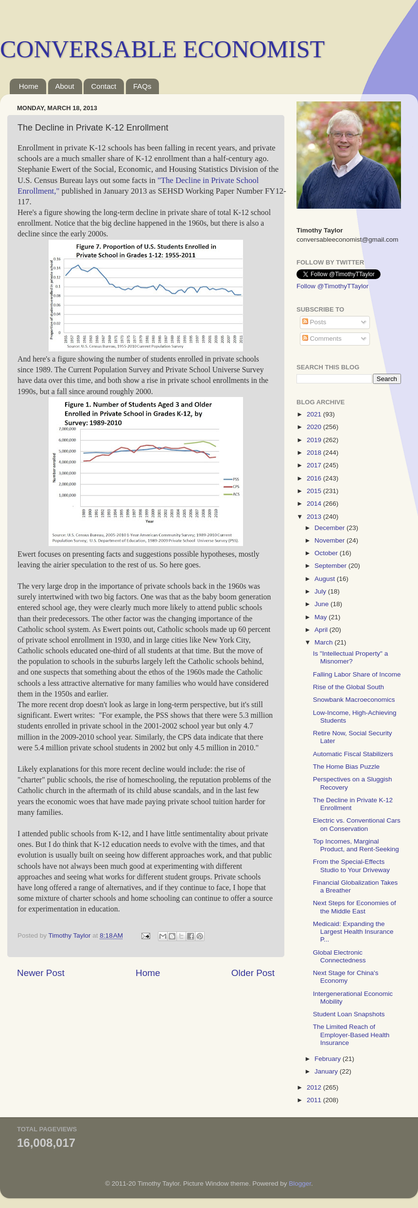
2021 (315, 414)
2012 (315, 1087)
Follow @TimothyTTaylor (332, 286)
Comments (322, 338)
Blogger (300, 1183)
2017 (315, 465)
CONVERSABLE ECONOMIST (162, 49)
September (331, 565)
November (330, 540)
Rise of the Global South (348, 687)
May (321, 617)
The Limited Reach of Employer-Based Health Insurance (351, 1034)
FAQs (142, 86)
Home (28, 86)
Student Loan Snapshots (349, 1014)
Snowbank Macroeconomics (354, 699)
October (327, 553)
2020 (315, 426)
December (330, 527)
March (324, 642)
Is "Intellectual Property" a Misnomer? (350, 657)
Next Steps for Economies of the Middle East (354, 906)
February (328, 1058)
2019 (315, 440)
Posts (314, 322)
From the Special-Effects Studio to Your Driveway (351, 865)
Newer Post (41, 973)
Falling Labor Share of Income (357, 674)
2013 (315, 516)
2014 (315, 503)
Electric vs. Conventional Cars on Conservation (357, 824)
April (322, 629)
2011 (315, 1100)
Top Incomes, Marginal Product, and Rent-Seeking (356, 845)
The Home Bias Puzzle (346, 766)
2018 (315, 452)
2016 (315, 478)
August (325, 578)
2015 (315, 491)
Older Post (253, 973)
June (322, 604)
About (64, 86)
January (327, 1071)
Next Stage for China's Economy (346, 976)
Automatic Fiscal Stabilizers (353, 754)
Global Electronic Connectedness (339, 956)
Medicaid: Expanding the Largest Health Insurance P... (353, 931)
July (321, 591)
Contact (103, 86)
